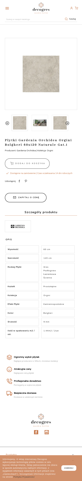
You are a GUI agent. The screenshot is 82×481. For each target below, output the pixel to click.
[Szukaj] (41, 19)
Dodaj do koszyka (27, 163)
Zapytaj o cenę (25, 197)
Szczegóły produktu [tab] (41, 212)
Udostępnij (19, 181)
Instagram (47, 432)
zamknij (68, 468)
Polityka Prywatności (24, 477)
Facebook (36, 432)
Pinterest (25, 181)
